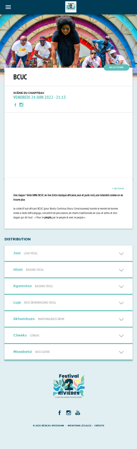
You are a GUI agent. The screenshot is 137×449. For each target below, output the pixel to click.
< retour (118, 188)
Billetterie (116, 67)
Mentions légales (79, 425)
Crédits (99, 425)
